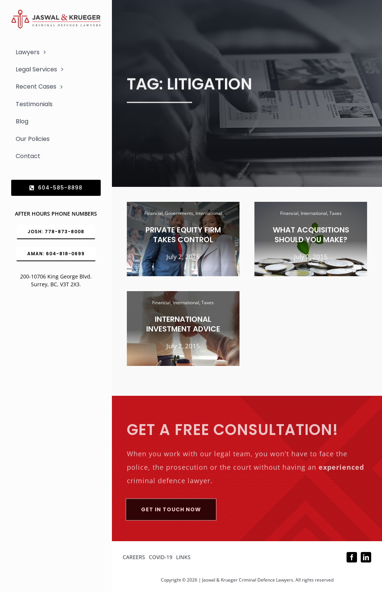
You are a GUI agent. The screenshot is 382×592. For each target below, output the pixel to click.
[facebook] (352, 557)
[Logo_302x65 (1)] (56, 12)
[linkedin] (366, 557)
